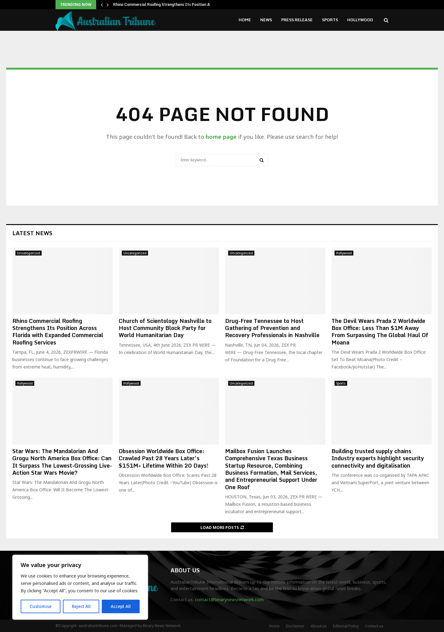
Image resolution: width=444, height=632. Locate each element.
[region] (80, 587)
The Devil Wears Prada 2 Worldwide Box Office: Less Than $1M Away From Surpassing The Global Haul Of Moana (379, 331)
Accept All (121, 606)
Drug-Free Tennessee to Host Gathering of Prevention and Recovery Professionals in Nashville (272, 328)
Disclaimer (295, 626)
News (266, 19)
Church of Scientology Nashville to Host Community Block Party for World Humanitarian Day (165, 328)
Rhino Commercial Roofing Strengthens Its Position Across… (168, 4)
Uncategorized (28, 253)
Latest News (32, 233)
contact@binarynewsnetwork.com (229, 599)
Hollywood (360, 19)
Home (245, 19)
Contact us (374, 626)
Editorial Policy (346, 626)
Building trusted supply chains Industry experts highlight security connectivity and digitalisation (377, 458)
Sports (330, 19)
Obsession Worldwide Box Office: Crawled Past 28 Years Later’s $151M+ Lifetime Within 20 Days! (163, 458)
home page (221, 136)
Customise (40, 606)
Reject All (81, 606)
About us (319, 626)
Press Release (297, 19)
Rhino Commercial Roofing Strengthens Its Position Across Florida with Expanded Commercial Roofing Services (57, 331)
